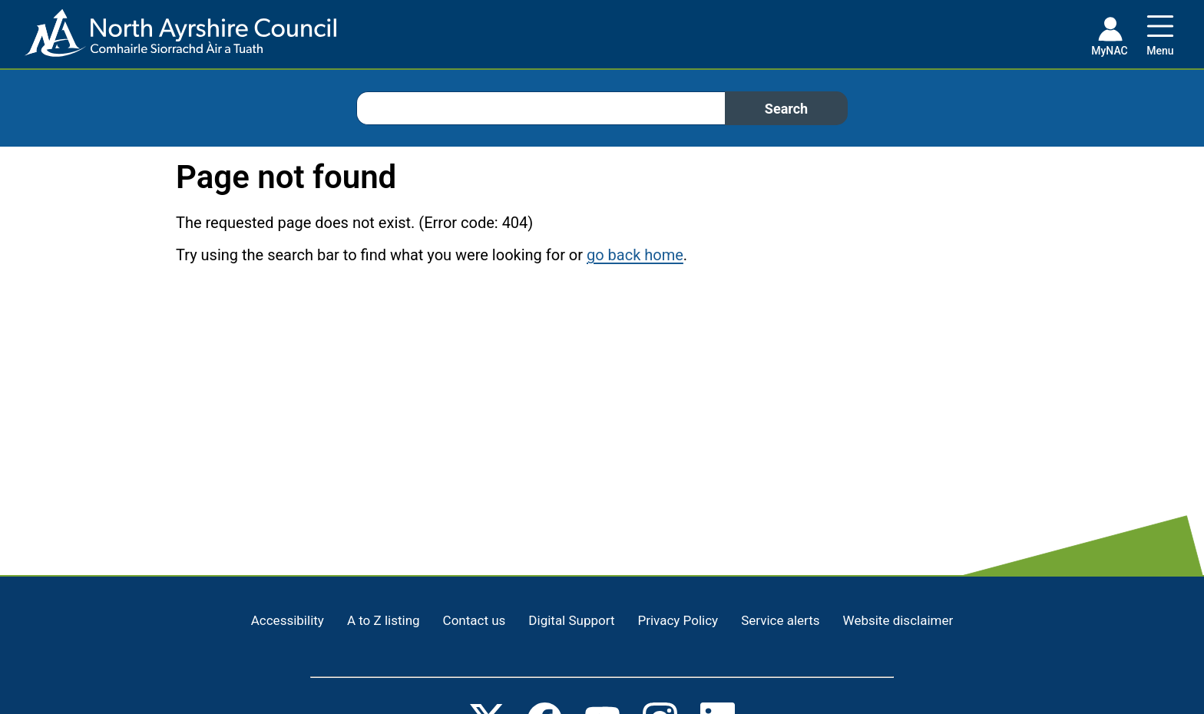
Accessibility (287, 620)
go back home (635, 255)
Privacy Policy (677, 620)
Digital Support (571, 620)
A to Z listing (383, 620)
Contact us (474, 620)
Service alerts (780, 620)
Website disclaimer (898, 620)
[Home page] (168, 38)
